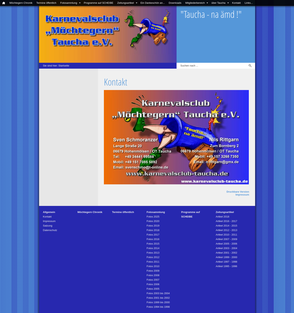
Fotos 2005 (153, 288)
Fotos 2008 (153, 275)
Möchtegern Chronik (20, 2)
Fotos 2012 (153, 257)
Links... (249, 2)
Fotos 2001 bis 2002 (158, 297)
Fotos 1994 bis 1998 (158, 306)
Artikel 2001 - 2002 (226, 252)
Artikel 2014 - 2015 (226, 225)
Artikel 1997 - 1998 (226, 261)
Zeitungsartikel (125, 2)
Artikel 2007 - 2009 (226, 239)
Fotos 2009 (153, 270)
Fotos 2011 (153, 261)
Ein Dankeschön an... (153, 2)
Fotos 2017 (153, 234)
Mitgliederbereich (195, 2)
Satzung (47, 225)
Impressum (242, 194)
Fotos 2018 (153, 230)
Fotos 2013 (153, 252)
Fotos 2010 (153, 266)
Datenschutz (50, 230)
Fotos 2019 (153, 225)
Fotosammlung (68, 2)
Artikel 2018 (222, 216)
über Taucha (218, 2)
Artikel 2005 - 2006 (226, 243)
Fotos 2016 (153, 239)
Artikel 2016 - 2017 (226, 221)
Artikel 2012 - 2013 (226, 230)
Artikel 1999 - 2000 (226, 257)
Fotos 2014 (153, 248)
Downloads (175, 2)
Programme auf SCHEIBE (98, 2)
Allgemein (49, 212)
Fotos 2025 (153, 216)
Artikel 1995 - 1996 (226, 266)
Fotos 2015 (153, 243)
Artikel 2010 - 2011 (226, 234)
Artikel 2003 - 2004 (226, 248)
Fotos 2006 (153, 284)
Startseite (63, 65)
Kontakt (236, 2)
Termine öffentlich (46, 2)
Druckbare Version (238, 191)
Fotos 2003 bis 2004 (158, 293)
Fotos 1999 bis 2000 (158, 302)
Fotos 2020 (153, 221)
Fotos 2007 (153, 279)
